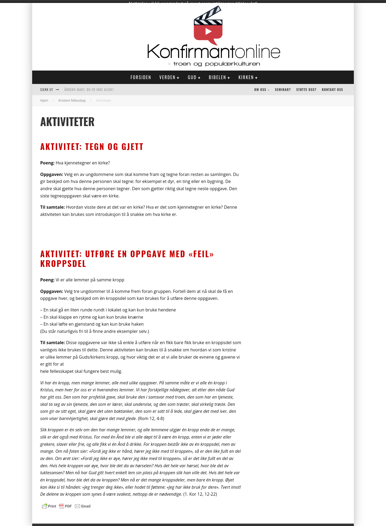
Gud (192, 75)
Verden (167, 75)
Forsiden (141, 75)
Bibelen (217, 75)
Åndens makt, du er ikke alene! (89, 87)
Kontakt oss (332, 87)
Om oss (260, 87)
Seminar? (283, 87)
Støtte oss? (306, 87)
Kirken (246, 75)
